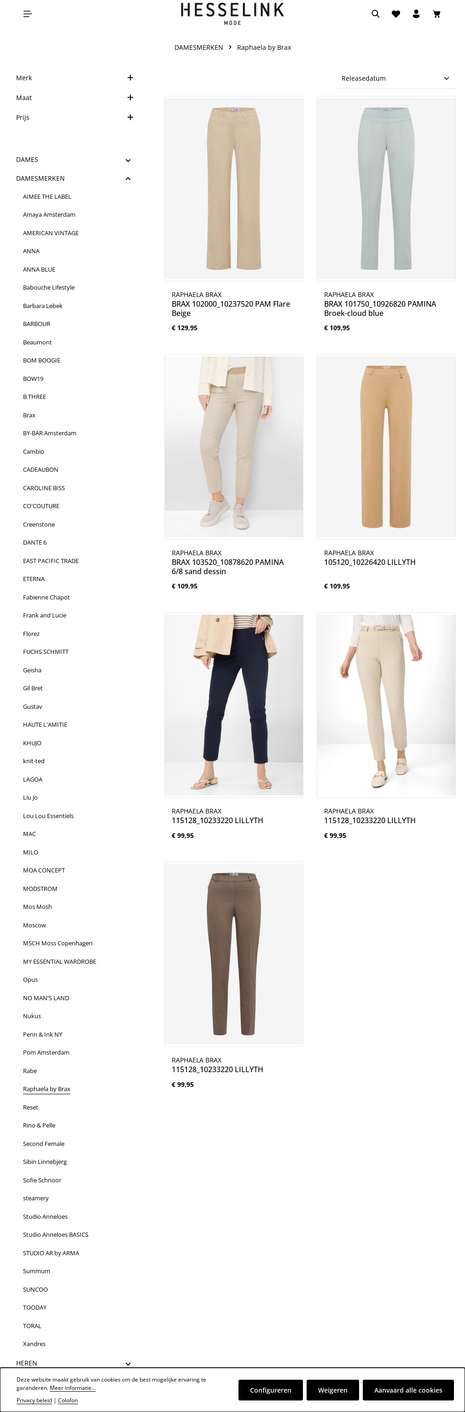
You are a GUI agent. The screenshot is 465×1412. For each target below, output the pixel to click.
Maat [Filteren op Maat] (75, 97)
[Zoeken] (375, 14)
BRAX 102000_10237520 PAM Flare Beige (231, 309)
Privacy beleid (34, 1400)
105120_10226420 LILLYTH (370, 562)
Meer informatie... (73, 1388)
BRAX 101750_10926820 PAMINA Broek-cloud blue (380, 309)
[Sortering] (396, 78)
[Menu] (27, 14)
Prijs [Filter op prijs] (75, 117)
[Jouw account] (416, 14)
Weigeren (333, 1390)
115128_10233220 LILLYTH (217, 820)
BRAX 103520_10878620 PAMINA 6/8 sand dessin (228, 567)
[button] (128, 159)
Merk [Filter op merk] (75, 77)
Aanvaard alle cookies (408, 1390)
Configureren (270, 1390)
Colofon (68, 1400)
